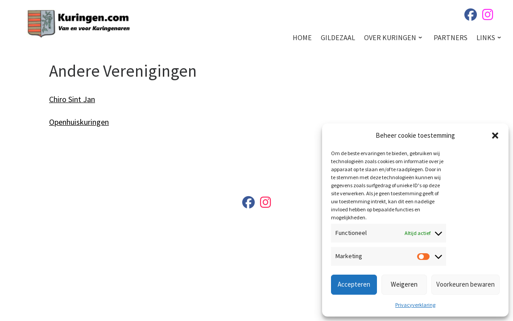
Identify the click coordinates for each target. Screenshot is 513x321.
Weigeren (404, 284)
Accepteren (354, 284)
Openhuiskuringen (79, 122)
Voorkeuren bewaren (465, 284)
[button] (495, 135)
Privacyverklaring (415, 304)
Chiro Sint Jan (72, 99)
